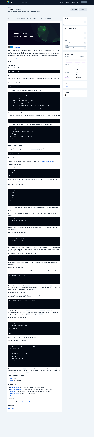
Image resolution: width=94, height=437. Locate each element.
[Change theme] (78, 2)
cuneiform (11, 9)
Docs (73, 2)
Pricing (68, 2)
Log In (84, 2)
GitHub (66, 86)
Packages (61, 2)
